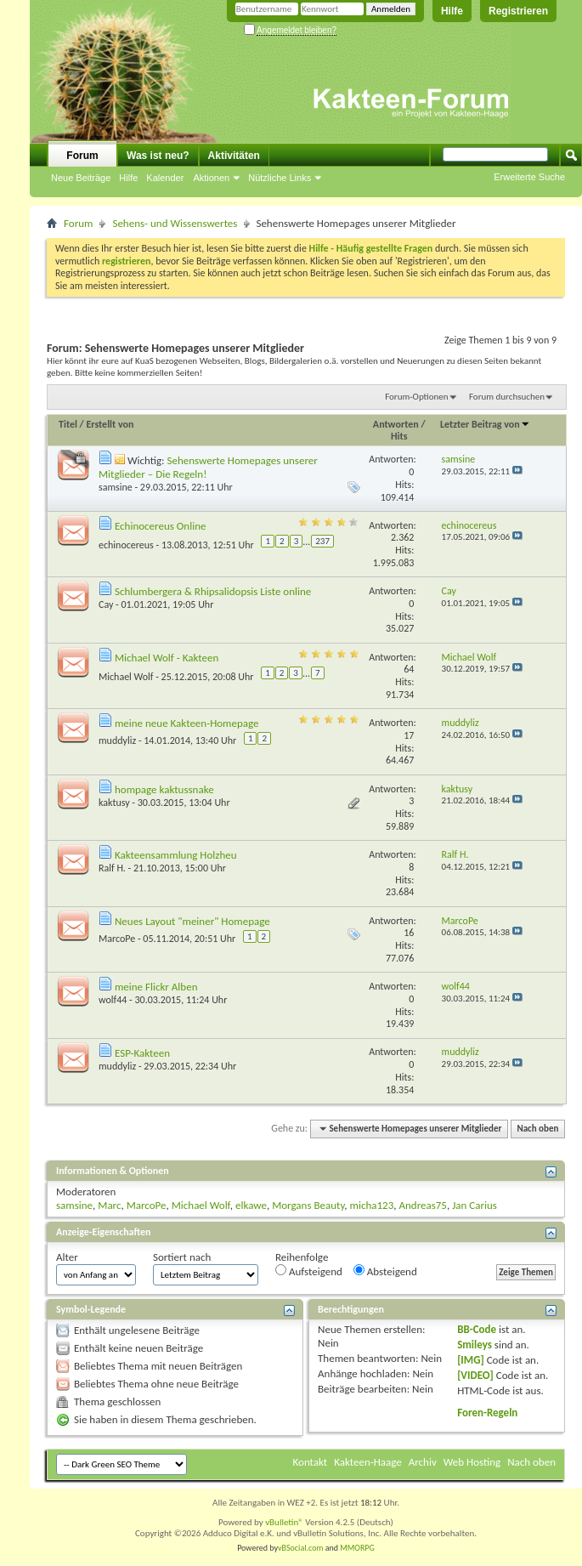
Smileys (474, 1344)
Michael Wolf (126, 677)
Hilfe (452, 11)
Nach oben (537, 1128)
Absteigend (385, 1271)
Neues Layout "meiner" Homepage (192, 921)
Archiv (423, 1461)
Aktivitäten (234, 156)
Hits (399, 436)
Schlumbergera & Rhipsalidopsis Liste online (213, 591)
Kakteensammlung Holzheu (176, 854)
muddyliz (117, 740)
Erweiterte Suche (529, 177)
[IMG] (470, 1359)
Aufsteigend (308, 1271)
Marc (109, 1205)
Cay (106, 604)
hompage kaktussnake (164, 789)
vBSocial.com (301, 1547)
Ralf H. (112, 868)
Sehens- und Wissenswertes (174, 223)
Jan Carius (474, 1205)
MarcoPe (117, 939)
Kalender (165, 178)
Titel (68, 424)
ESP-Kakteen (142, 1053)
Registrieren (518, 11)
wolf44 (113, 1000)
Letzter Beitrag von (485, 424)
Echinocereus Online (160, 525)
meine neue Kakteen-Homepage (187, 723)
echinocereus (126, 545)
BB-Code (476, 1329)
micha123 (372, 1205)
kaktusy (114, 803)
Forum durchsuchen (507, 396)
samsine (116, 487)
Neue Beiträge (80, 178)
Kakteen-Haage (368, 1461)
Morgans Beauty (308, 1205)
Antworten (396, 424)
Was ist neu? (158, 156)
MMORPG (357, 1547)
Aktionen (211, 178)
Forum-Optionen (416, 396)
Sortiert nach (182, 1257)
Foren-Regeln (487, 1412)
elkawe (251, 1205)
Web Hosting (472, 1461)
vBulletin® (284, 1522)
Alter (67, 1257)
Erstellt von (109, 424)
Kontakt (310, 1461)
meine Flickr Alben (156, 986)
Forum (82, 156)
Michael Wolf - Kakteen (166, 657)
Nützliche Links (279, 178)
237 (322, 541)
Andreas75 (422, 1205)
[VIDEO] (475, 1375)
